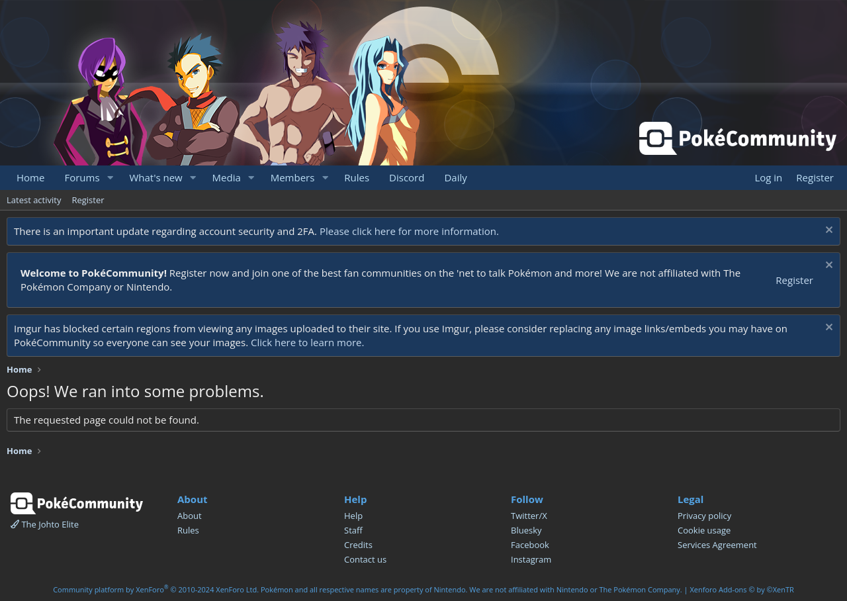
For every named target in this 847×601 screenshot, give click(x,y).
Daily (455, 177)
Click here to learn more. (308, 342)
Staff (353, 530)
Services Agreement (717, 545)
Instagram (531, 559)
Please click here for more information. (409, 231)
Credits (358, 545)
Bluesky (526, 530)
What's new (155, 177)
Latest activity (34, 200)
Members (293, 177)
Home (30, 177)
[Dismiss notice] (827, 231)
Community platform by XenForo (156, 589)
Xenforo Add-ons (741, 589)
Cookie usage (704, 530)
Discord (406, 177)
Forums (81, 177)
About (189, 516)
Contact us (365, 559)
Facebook (530, 545)
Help (353, 516)
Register (87, 200)
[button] (110, 177)
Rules (356, 177)
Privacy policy (704, 516)
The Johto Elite (45, 524)
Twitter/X (529, 516)
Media (226, 177)
